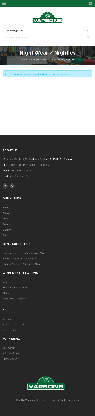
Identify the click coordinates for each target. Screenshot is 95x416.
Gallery (7, 229)
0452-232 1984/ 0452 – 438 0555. (30, 164)
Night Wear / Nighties (15, 298)
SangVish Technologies (65, 399)
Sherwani (8, 318)
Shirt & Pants (10, 329)
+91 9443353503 (21, 170)
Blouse (6, 292)
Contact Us (9, 235)
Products (8, 218)
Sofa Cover (9, 347)
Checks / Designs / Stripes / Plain (21, 264)
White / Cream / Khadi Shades (19, 258)
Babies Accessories (14, 324)
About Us (8, 212)
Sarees (6, 281)
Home (24, 59)
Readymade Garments (15, 287)
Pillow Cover (10, 358)
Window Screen (11, 353)
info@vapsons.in (19, 175)
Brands (7, 224)
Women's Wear (39, 59)
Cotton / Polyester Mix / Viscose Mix (23, 252)
